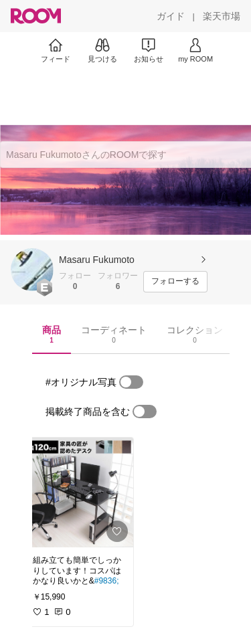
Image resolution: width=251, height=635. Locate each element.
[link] (79, 492)
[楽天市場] (221, 16)
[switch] (131, 382)
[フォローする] (175, 281)
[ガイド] (171, 16)
